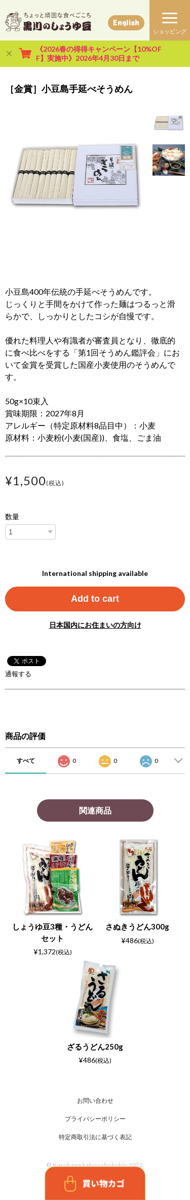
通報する (18, 674)
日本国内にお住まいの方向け (95, 625)
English (126, 22)
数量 (12, 516)
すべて (26, 760)
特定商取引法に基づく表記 (95, 1137)
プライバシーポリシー (95, 1118)
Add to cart (95, 599)
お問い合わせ (95, 1100)
